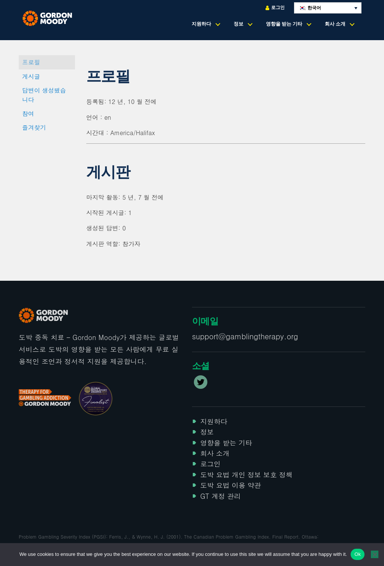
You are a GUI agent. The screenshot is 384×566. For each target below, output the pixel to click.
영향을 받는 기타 (284, 24)
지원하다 (201, 24)
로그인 (275, 8)
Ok (357, 554)
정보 (238, 24)
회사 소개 (335, 24)
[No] (374, 554)
